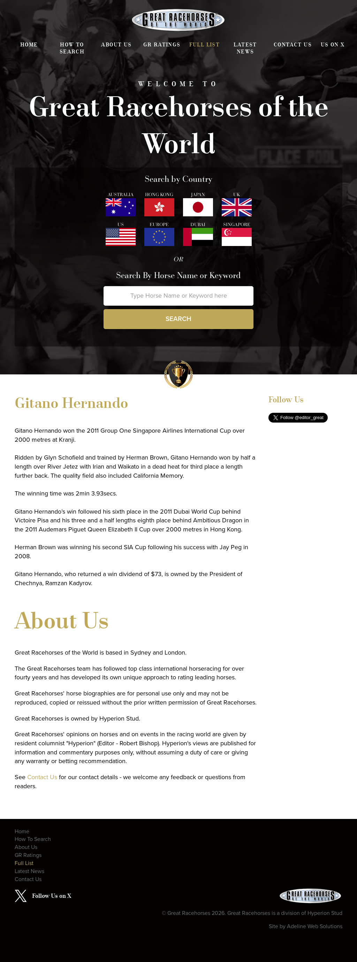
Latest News (245, 48)
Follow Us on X (51, 896)
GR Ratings (162, 44)
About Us (116, 44)
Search (178, 319)
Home (29, 44)
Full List (204, 44)
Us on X (333, 44)
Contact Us (293, 44)
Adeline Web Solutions (314, 926)
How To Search (72, 48)
